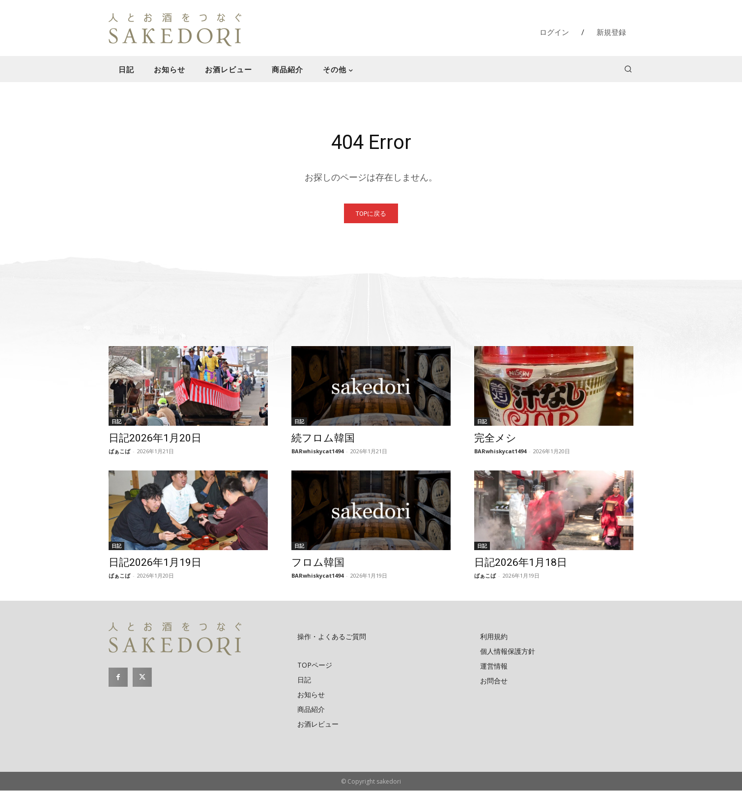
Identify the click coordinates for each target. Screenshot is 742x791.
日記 (116, 421)
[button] (628, 68)
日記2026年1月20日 (155, 438)
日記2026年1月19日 (155, 563)
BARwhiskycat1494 (317, 451)
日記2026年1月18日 (520, 563)
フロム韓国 (317, 563)
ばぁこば (119, 451)
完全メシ (495, 438)
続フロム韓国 (323, 438)
